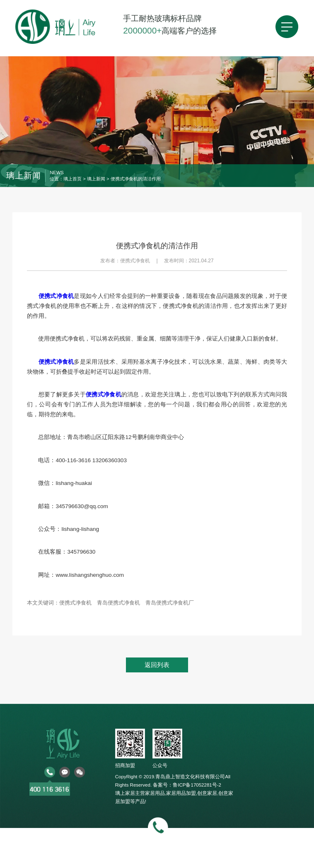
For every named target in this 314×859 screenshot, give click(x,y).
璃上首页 (72, 178)
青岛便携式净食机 (118, 603)
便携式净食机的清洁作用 (136, 178)
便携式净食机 (75, 603)
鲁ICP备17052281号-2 (197, 784)
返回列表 (157, 664)
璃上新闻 (96, 178)
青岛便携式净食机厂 (169, 603)
